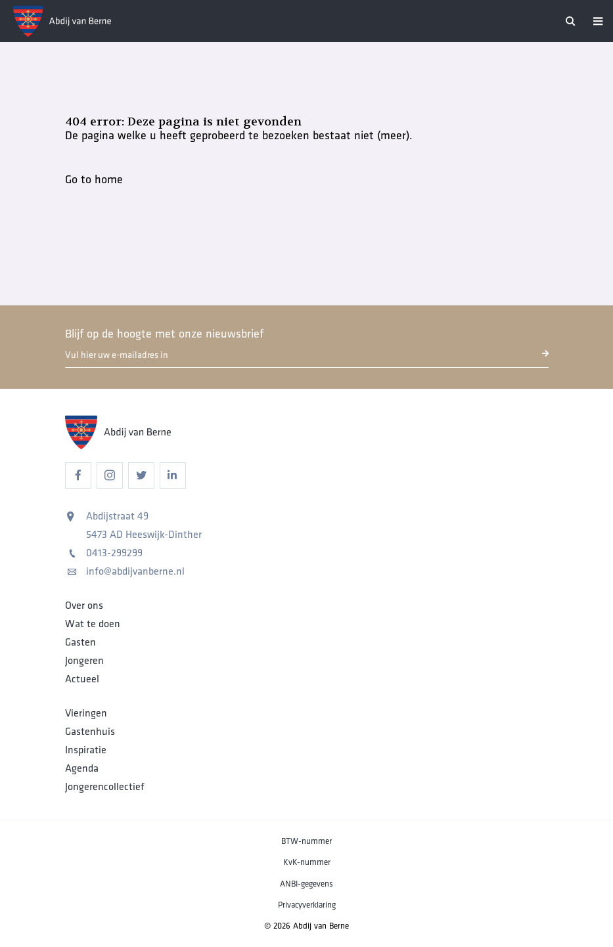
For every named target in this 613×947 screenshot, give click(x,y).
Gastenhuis (90, 731)
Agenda (82, 768)
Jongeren (84, 660)
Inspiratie (85, 750)
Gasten (80, 642)
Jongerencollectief (105, 786)
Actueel (82, 679)
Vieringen (86, 713)
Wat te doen (92, 623)
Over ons (84, 605)
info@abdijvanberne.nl (126, 571)
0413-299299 (105, 553)
